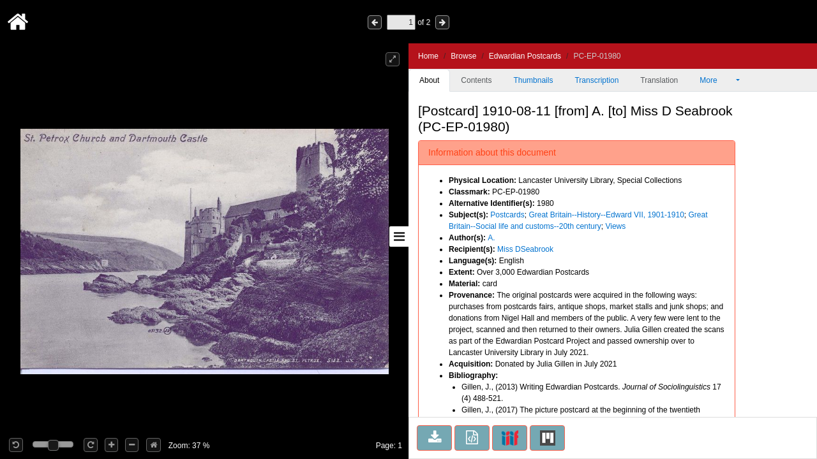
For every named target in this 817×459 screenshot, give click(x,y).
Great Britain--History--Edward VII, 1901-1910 (606, 214)
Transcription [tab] (596, 80)
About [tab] (429, 80)
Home (428, 56)
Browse (463, 56)
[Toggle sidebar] (398, 236)
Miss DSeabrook (525, 249)
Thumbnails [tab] (533, 80)
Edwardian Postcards (525, 56)
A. (491, 237)
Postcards (507, 214)
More (717, 80)
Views (615, 226)
